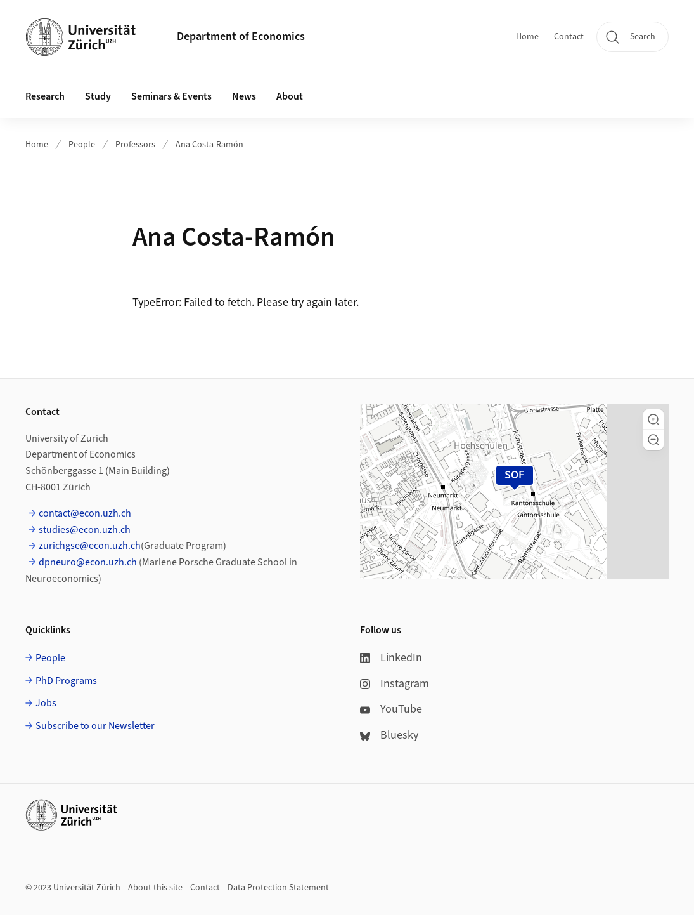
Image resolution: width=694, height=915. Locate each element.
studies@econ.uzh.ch (85, 530)
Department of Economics (241, 36)
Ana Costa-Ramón (209, 144)
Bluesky (389, 735)
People (81, 144)
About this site (155, 887)
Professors (135, 144)
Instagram (394, 684)
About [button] (289, 96)
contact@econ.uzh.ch (85, 513)
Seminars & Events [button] (171, 96)
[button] (653, 419)
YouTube (391, 709)
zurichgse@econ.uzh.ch (90, 546)
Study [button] (98, 96)
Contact (569, 36)
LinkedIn (391, 658)
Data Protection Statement (278, 887)
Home (527, 36)
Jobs (45, 703)
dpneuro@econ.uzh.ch (88, 562)
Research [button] (45, 96)
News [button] (244, 96)
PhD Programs (66, 681)
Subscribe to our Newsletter (95, 726)
